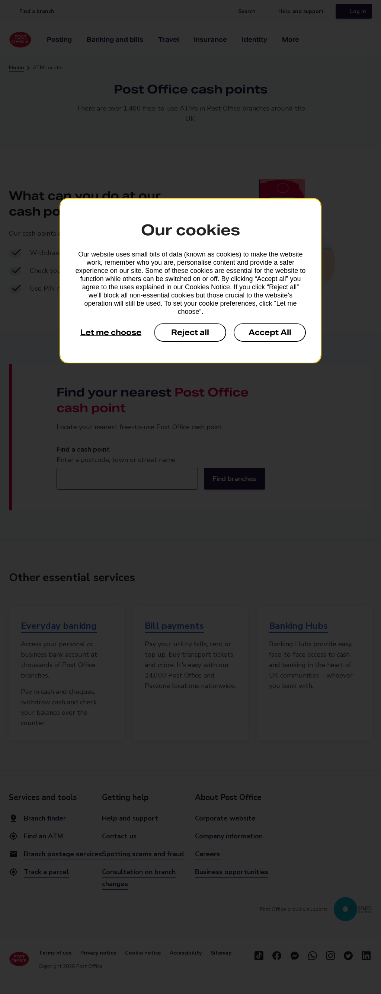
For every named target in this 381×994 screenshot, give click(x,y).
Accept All (270, 332)
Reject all (190, 332)
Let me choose (110, 332)
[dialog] (190, 281)
